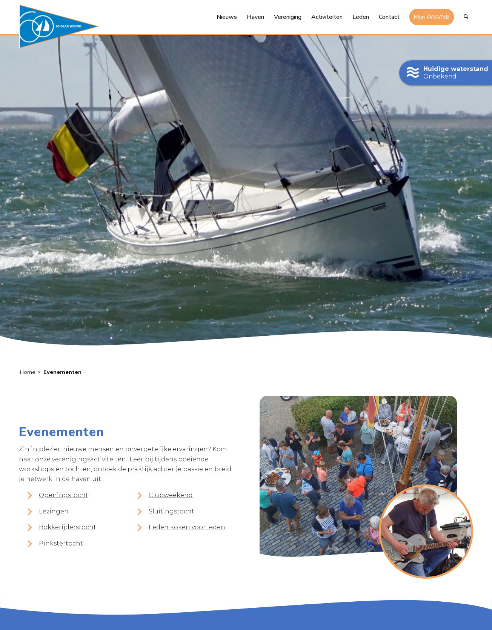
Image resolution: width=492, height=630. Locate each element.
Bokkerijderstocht (67, 527)
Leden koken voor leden (187, 527)
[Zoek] (466, 17)
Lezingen (54, 511)
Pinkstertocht (61, 543)
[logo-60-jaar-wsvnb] (59, 26)
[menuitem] (227, 17)
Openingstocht (63, 495)
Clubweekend (171, 495)
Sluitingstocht (171, 511)
